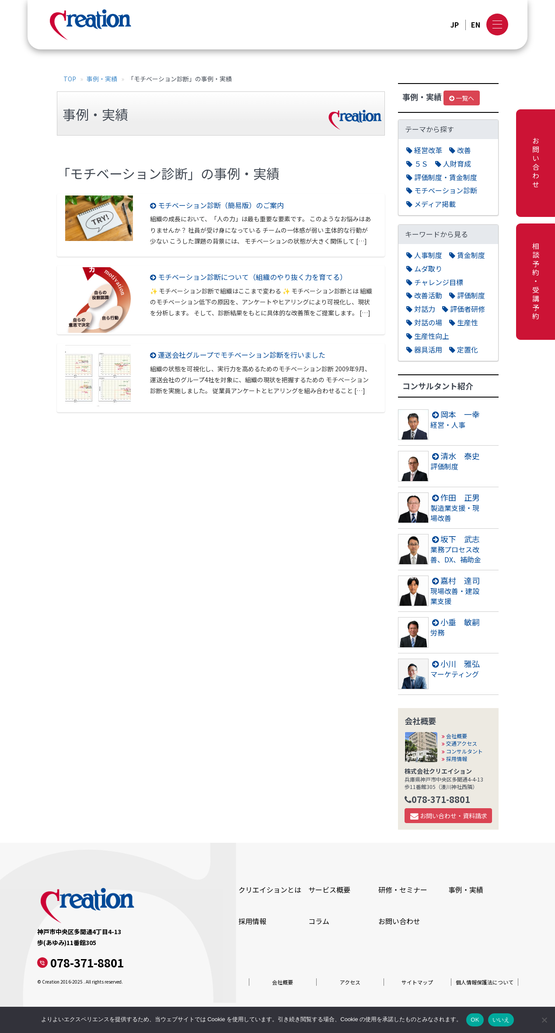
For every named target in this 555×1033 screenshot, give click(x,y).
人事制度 (424, 255)
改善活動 (424, 295)
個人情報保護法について (484, 982)
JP (454, 25)
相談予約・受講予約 (536, 281)
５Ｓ (417, 164)
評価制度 (467, 295)
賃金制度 (467, 255)
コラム (318, 921)
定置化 (463, 350)
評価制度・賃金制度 (441, 177)
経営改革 (424, 150)
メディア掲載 (431, 204)
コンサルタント (462, 751)
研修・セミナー (402, 889)
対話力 (420, 309)
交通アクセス (459, 743)
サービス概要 (329, 889)
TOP (69, 78)
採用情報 (454, 758)
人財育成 (453, 164)
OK (475, 1019)
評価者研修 (463, 309)
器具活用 (424, 350)
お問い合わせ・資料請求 (448, 815)
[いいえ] (544, 1020)
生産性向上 (427, 336)
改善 (460, 150)
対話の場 (424, 323)
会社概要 (454, 736)
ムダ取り (424, 269)
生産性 (463, 323)
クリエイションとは (269, 889)
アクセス (350, 982)
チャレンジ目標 (434, 282)
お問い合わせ (536, 163)
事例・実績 (102, 78)
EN (475, 25)
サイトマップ (417, 982)
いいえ (501, 1019)
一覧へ (461, 98)
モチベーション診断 (441, 190)
